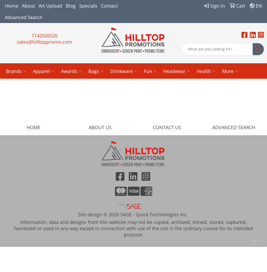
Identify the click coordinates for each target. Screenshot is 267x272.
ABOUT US (100, 127)
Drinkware (123, 71)
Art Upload (50, 6)
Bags (96, 71)
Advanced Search (24, 17)
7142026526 (45, 35)
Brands (16, 71)
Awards (71, 71)
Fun (150, 71)
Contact (109, 6)
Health (206, 71)
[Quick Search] (217, 49)
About (28, 6)
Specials (88, 6)
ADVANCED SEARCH (233, 127)
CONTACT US (167, 127)
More (230, 71)
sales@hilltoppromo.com (44, 42)
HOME (33, 127)
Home (11, 6)
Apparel (43, 71)
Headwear (176, 71)
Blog (71, 6)
